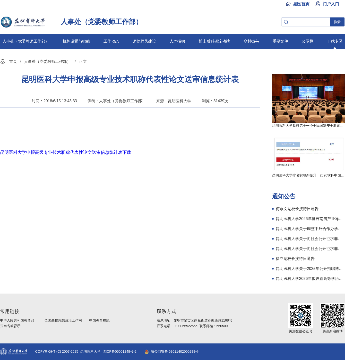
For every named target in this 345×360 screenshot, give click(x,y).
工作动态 (111, 41)
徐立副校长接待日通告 (295, 259)
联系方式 (166, 311)
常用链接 (9, 311)
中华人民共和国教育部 (17, 320)
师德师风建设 (144, 41)
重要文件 (280, 41)
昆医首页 (301, 4)
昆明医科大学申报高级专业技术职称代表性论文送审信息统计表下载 (65, 152)
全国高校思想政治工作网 (63, 320)
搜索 (337, 22)
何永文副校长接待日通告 (297, 209)
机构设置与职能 (76, 41)
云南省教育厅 (10, 326)
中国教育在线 (99, 320)
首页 (13, 61)
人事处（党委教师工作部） (25, 41)
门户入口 (331, 4)
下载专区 (335, 41)
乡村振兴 (251, 41)
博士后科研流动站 (214, 41)
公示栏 (307, 41)
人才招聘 (177, 41)
